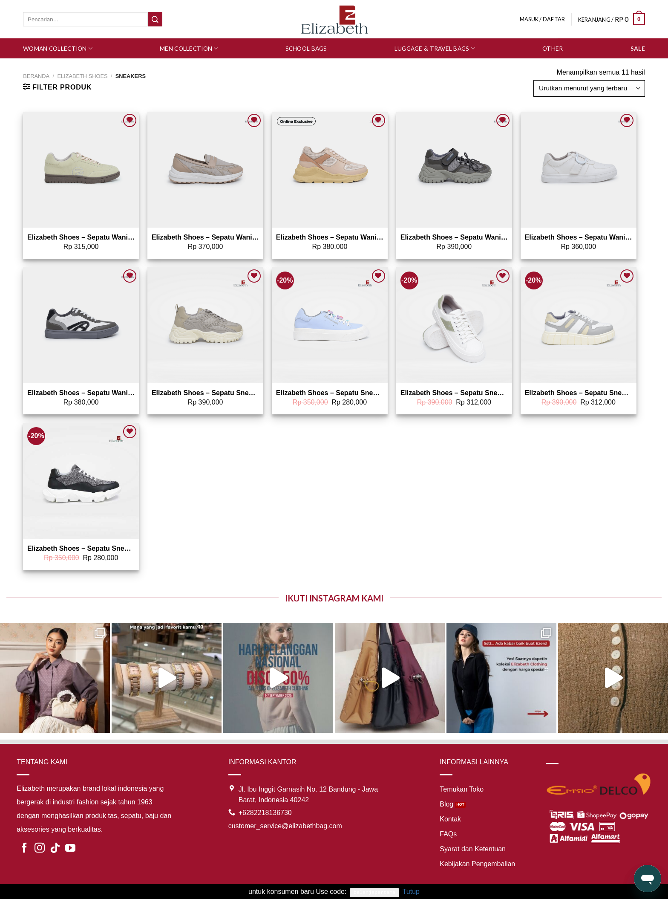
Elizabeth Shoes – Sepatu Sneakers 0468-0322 (205, 392)
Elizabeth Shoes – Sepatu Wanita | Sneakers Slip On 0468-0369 (205, 237)
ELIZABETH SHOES (82, 76)
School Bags (306, 48)
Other (552, 48)
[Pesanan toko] (589, 88)
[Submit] (155, 19)
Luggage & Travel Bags (434, 48)
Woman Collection (57, 48)
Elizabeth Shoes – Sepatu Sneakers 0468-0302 (454, 392)
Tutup (411, 891)
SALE (638, 48)
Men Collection (189, 48)
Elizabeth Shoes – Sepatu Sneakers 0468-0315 (81, 548)
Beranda (36, 76)
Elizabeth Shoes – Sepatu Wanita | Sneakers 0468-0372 (329, 237)
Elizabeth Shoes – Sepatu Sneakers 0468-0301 (578, 392)
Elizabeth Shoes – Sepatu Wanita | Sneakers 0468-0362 (81, 392)
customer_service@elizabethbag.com (285, 826)
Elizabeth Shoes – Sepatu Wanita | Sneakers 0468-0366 (578, 237)
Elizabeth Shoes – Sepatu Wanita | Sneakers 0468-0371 (81, 237)
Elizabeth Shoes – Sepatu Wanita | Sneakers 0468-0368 (454, 237)
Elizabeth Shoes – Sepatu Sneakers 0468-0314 (329, 392)
